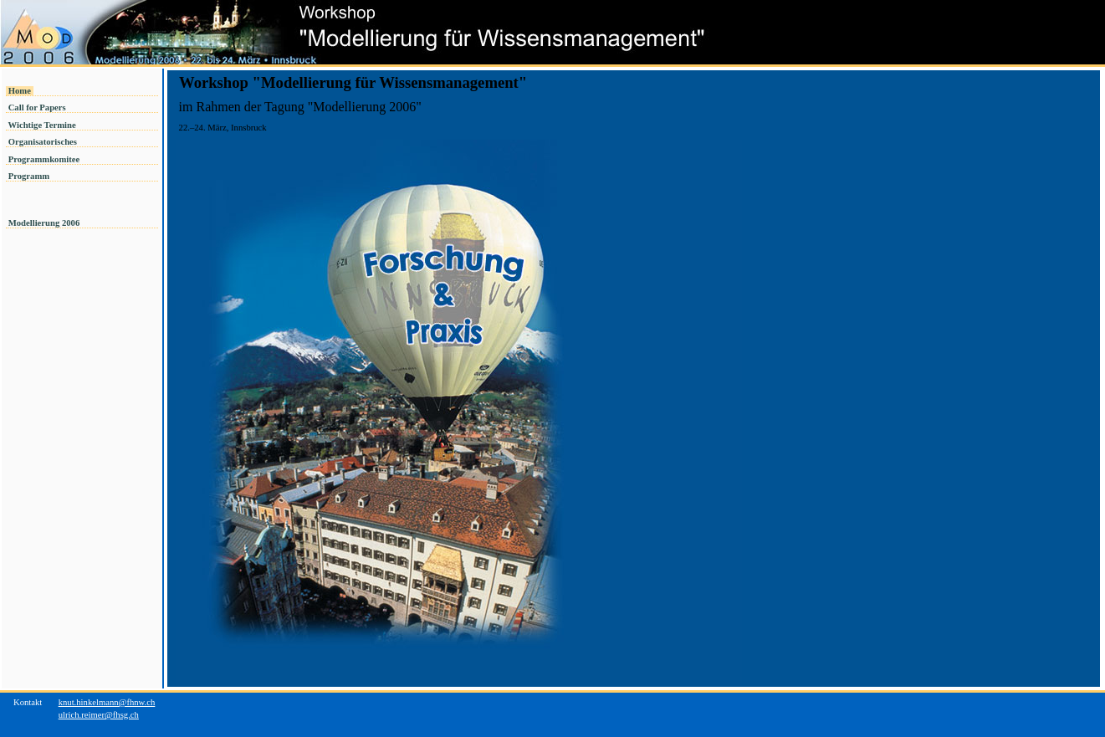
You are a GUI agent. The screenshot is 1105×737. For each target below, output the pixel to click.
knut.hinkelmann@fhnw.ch (107, 702)
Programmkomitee (44, 159)
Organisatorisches (42, 141)
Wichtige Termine (42, 125)
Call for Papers (37, 107)
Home (19, 90)
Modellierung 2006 (45, 223)
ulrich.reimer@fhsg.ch (99, 714)
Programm (29, 176)
